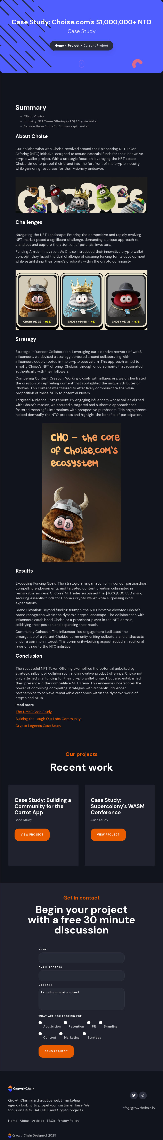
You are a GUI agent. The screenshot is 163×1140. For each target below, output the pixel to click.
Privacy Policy (68, 1121)
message (46, 985)
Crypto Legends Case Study (38, 725)
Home (59, 46)
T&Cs (51, 1121)
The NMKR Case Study (34, 712)
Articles (38, 1121)
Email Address (50, 967)
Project (74, 46)
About (25, 1121)
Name (43, 949)
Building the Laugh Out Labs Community (48, 719)
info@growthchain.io (138, 1108)
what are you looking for (60, 1016)
